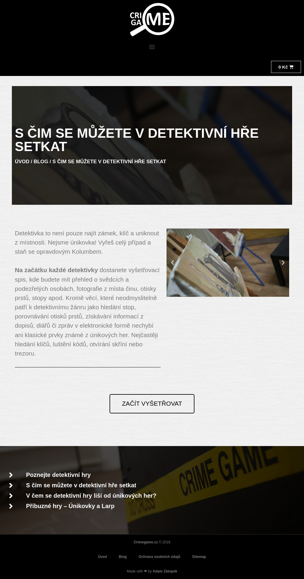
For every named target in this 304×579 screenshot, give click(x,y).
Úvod (102, 557)
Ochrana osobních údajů (159, 557)
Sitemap (199, 557)
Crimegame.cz (146, 542)
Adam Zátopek (165, 571)
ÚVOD (22, 161)
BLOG (41, 161)
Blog (123, 557)
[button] (152, 47)
